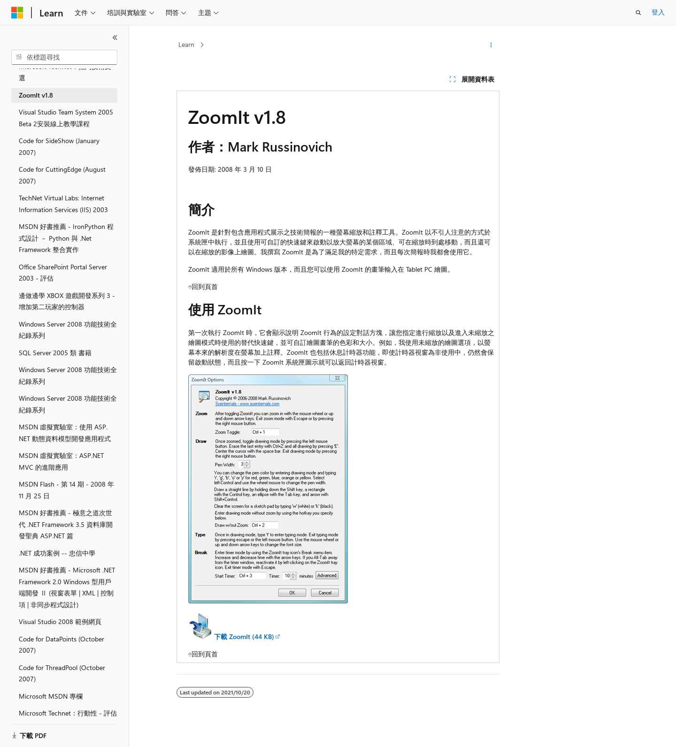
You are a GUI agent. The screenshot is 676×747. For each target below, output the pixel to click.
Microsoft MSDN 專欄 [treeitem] (51, 696)
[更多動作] (491, 45)
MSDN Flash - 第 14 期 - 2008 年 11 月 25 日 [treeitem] (66, 490)
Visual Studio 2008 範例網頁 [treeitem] (60, 621)
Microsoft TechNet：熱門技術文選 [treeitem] (65, 72)
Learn (186, 44)
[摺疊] (115, 37)
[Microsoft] (17, 13)
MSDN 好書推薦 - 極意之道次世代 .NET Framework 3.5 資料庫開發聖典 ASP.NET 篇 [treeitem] (66, 524)
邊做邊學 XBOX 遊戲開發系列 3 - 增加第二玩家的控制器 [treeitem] (67, 301)
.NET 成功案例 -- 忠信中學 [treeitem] (57, 553)
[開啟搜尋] (638, 12)
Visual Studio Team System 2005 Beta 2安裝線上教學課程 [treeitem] (66, 117)
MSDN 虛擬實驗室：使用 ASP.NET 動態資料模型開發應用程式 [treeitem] (65, 432)
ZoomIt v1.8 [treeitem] (36, 95)
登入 (658, 12)
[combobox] (64, 57)
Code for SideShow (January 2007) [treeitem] (59, 146)
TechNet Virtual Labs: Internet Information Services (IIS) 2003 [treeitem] (63, 203)
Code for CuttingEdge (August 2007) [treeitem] (62, 175)
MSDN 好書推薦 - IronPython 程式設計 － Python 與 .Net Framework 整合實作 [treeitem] (66, 238)
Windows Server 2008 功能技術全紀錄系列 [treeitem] (68, 330)
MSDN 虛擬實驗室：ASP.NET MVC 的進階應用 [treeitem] (61, 461)
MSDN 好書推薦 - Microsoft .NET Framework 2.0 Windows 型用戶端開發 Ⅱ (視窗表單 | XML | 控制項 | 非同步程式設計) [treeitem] (67, 587)
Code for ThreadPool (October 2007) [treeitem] (62, 673)
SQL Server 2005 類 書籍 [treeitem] (55, 352)
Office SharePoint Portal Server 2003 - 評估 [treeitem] (63, 272)
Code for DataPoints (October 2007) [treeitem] (61, 644)
